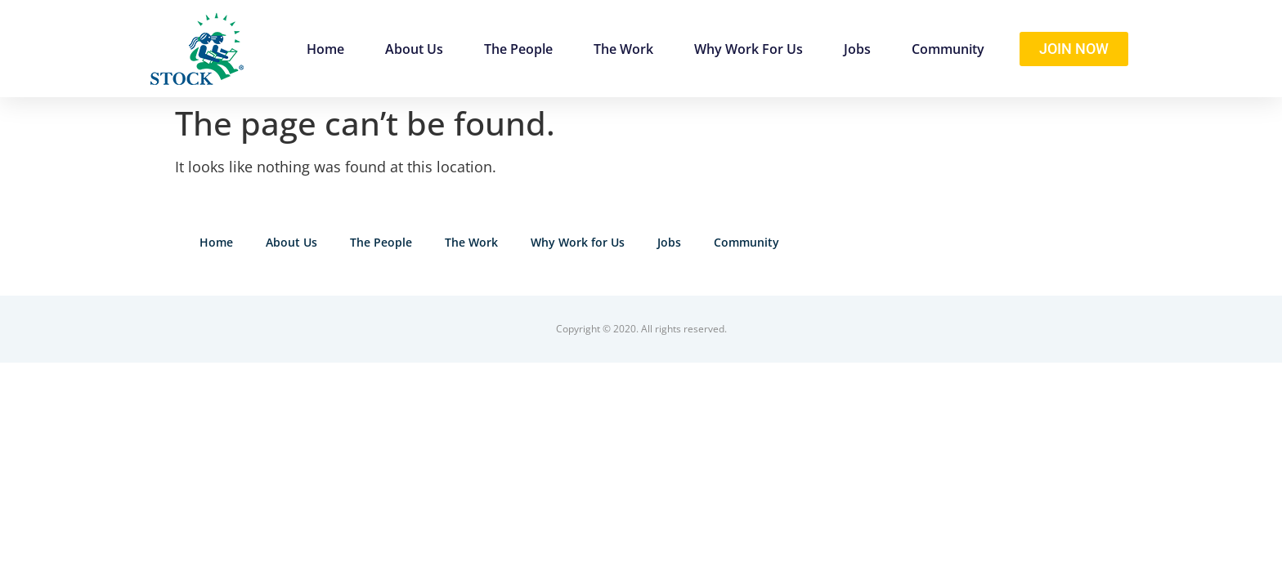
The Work (623, 49)
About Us (414, 49)
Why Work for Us (748, 49)
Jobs (857, 49)
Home (325, 49)
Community (948, 49)
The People (518, 49)
